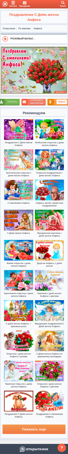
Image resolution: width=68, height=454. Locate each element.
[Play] (5, 39)
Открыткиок (9, 28)
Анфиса (37, 28)
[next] (63, 70)
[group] (34, 38)
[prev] (4, 70)
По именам (24, 28)
